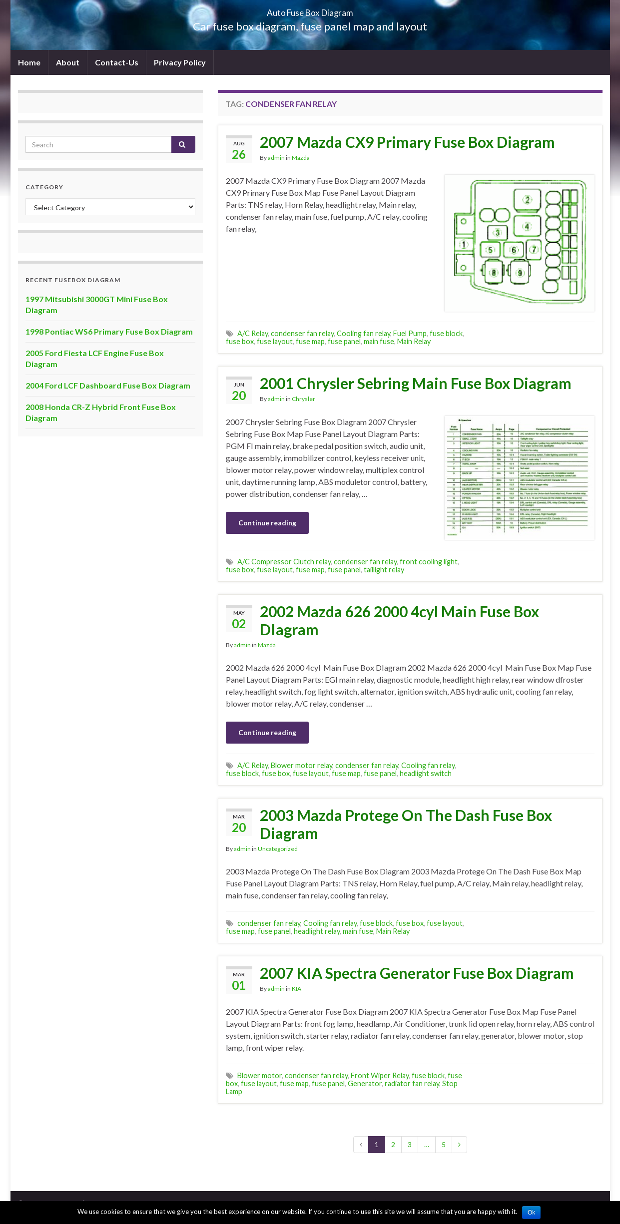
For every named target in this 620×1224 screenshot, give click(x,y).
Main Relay (414, 341)
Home (29, 62)
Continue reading (267, 522)
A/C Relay (252, 333)
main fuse (379, 341)
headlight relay (317, 931)
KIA (296, 988)
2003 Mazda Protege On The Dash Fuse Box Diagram (406, 824)
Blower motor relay (301, 765)
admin (276, 157)
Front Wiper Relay (380, 1075)
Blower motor (259, 1075)
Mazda (301, 157)
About (67, 62)
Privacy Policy (180, 62)
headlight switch (426, 773)
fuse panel (344, 341)
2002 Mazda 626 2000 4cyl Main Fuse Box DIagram (399, 620)
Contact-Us (116, 62)
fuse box (240, 341)
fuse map (310, 341)
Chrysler (303, 399)
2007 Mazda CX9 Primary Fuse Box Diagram (407, 142)
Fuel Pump (410, 333)
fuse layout (275, 341)
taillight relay (384, 569)
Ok (531, 1212)
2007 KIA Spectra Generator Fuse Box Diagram (417, 973)
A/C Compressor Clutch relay (284, 561)
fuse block (446, 333)
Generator (365, 1083)
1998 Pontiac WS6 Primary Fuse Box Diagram (109, 331)
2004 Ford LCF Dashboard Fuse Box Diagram (107, 385)
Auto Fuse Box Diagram (310, 9)
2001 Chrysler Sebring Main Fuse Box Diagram (416, 383)
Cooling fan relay (363, 333)
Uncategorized (278, 848)
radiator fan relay (412, 1083)
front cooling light (429, 561)
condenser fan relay (302, 333)
